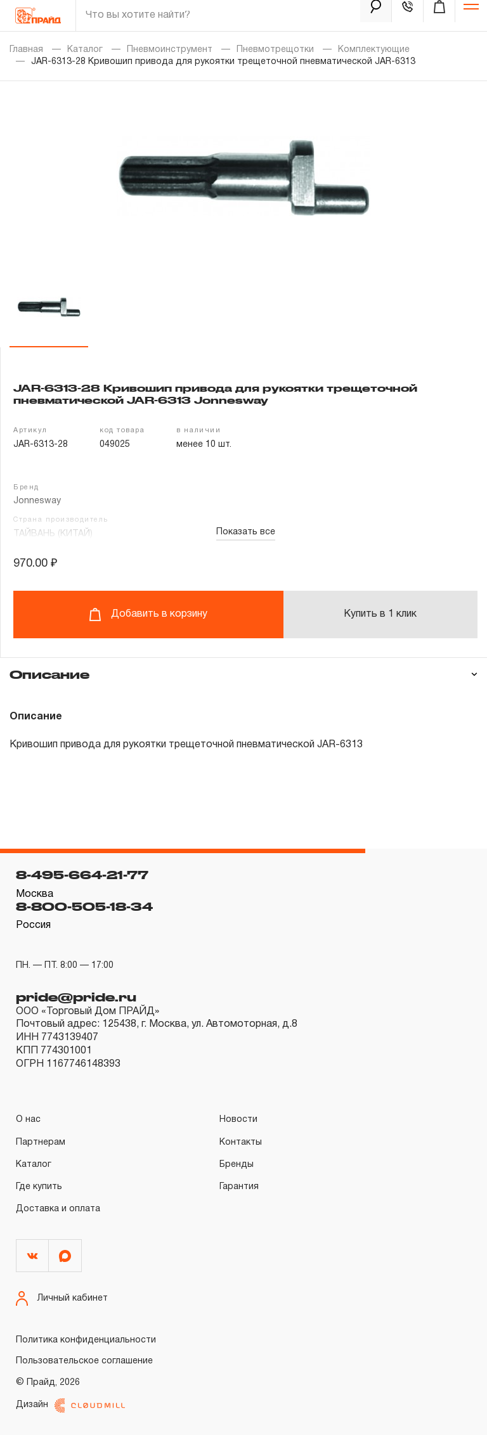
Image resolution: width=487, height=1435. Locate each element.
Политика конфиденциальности (86, 1340)
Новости (238, 1120)
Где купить (39, 1187)
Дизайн (70, 1405)
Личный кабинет (62, 1298)
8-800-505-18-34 (84, 906)
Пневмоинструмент (169, 50)
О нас (28, 1120)
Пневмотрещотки (275, 50)
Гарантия (239, 1187)
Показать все (245, 532)
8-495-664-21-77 (82, 875)
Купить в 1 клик (380, 614)
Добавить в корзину (148, 614)
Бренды (236, 1165)
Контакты (240, 1142)
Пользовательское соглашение (84, 1361)
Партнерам (40, 1142)
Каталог (85, 50)
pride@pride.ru (76, 997)
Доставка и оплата (58, 1209)
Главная (26, 50)
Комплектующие (374, 50)
